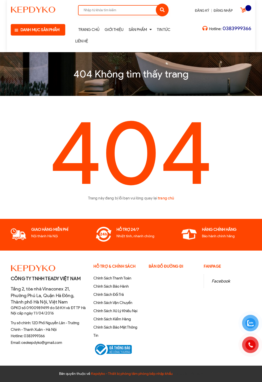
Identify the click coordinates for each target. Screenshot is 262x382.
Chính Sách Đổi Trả (108, 294)
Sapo (199, 374)
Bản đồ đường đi (166, 266)
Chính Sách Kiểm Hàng (112, 319)
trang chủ (166, 198)
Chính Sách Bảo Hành (111, 286)
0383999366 (237, 28)
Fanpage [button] (212, 266)
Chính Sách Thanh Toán (112, 278)
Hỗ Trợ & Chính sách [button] (114, 266)
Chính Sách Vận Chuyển (112, 302)
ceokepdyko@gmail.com (41, 342)
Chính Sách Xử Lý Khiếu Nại (115, 311)
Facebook (221, 281)
